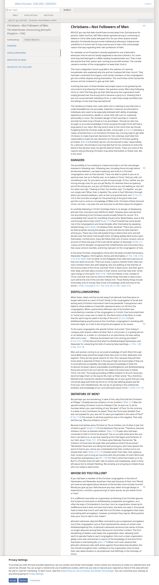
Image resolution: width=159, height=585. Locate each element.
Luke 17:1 (106, 221)
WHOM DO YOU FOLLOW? (19, 67)
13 (82, 341)
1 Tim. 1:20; (132, 255)
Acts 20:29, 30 (92, 227)
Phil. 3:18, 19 (102, 273)
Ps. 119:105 (105, 458)
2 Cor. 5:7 (129, 130)
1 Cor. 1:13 (76, 417)
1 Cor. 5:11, (76, 341)
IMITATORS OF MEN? (16, 60)
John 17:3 (103, 542)
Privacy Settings (35, 573)
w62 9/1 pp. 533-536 (16, 20)
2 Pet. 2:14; (84, 285)
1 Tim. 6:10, (104, 285)
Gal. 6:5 (85, 142)
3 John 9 (84, 258)
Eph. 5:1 (111, 431)
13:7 (101, 452)
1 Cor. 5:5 (124, 318)
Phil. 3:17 (128, 402)
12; (97, 285)
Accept (13, 580)
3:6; (118, 285)
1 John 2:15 (125, 285)
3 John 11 (92, 428)
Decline (23, 580)
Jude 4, (92, 285)
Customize (35, 580)
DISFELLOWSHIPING (16, 52)
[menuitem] (151, 10)
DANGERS (11, 45)
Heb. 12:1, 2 (92, 440)
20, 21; (113, 285)
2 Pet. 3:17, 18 (137, 387)
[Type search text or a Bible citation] (32, 10)
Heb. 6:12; (94, 452)
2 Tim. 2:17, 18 (77, 347)
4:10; (77, 258)
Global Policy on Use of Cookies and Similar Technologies (87, 570)
